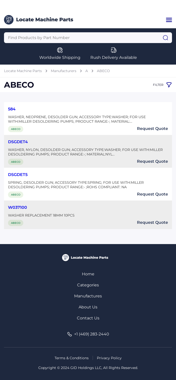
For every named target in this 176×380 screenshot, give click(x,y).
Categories (88, 285)
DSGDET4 (18, 141)
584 (12, 109)
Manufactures (88, 296)
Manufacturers (63, 71)
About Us (88, 307)
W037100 (17, 207)
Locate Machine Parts (23, 71)
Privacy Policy (109, 358)
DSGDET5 (18, 174)
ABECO (103, 71)
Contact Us (88, 318)
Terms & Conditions (72, 358)
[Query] (88, 37)
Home (88, 274)
